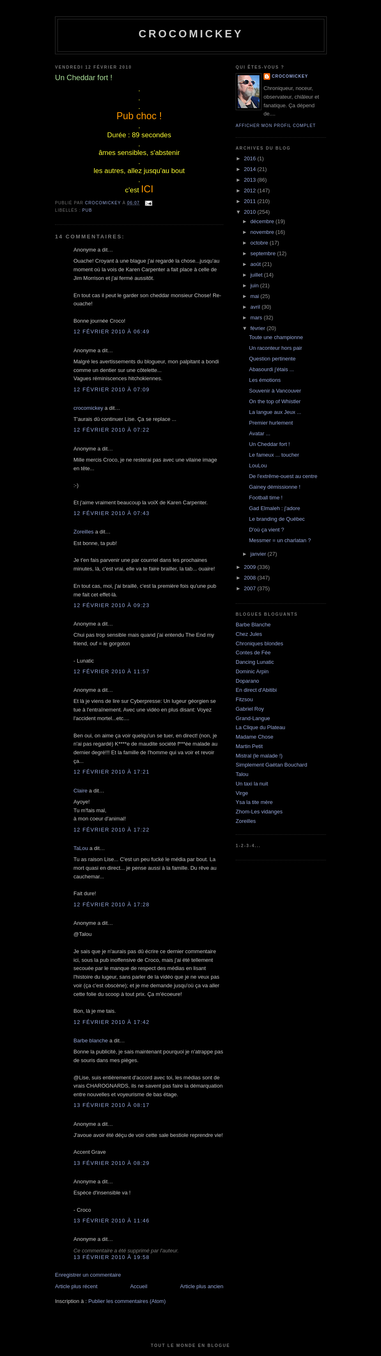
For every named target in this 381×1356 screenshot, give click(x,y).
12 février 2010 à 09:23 (111, 605)
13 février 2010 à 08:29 (111, 1163)
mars (257, 317)
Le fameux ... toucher (274, 455)
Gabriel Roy (250, 709)
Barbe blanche (90, 1040)
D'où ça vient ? (266, 530)
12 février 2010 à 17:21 (111, 772)
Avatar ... (259, 433)
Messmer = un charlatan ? (280, 540)
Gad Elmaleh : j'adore (274, 508)
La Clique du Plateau (260, 727)
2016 (250, 158)
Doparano (247, 681)
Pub (87, 210)
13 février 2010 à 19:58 (111, 1257)
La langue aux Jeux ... (275, 412)
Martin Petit (249, 746)
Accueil (138, 1286)
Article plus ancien (202, 1286)
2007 (250, 588)
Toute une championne (276, 337)
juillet (257, 275)
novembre (262, 232)
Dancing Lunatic (255, 662)
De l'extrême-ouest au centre (283, 476)
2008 (250, 578)
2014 (250, 169)
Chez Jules (249, 634)
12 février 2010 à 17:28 (111, 904)
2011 (250, 201)
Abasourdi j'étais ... (271, 369)
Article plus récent (76, 1286)
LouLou (257, 465)
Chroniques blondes (259, 643)
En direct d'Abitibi (256, 690)
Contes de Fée (253, 652)
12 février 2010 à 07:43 (111, 513)
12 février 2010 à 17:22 (111, 830)
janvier (259, 554)
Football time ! (265, 497)
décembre (262, 221)
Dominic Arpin (252, 671)
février (258, 328)
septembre (263, 253)
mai (255, 296)
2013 (250, 180)
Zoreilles (83, 532)
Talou (242, 774)
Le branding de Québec (277, 519)
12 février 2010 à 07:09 (111, 389)
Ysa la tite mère (254, 802)
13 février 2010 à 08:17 (111, 1105)
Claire (80, 791)
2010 (250, 212)
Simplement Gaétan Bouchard (271, 765)
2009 (250, 567)
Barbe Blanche (253, 624)
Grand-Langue (253, 718)
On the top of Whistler (275, 401)
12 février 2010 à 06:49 (111, 331)
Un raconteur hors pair (275, 348)
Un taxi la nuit (252, 784)
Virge (242, 793)
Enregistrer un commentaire (88, 1275)
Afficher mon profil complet (276, 125)
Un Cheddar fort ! (269, 444)
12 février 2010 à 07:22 (111, 430)
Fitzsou (244, 699)
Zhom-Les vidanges (259, 812)
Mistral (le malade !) (259, 756)
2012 (250, 190)
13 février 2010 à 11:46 (111, 1220)
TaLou (80, 848)
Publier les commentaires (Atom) (127, 1301)
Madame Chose (254, 737)
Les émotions (264, 380)
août (256, 264)
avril (256, 307)
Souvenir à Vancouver (275, 391)
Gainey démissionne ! (274, 487)
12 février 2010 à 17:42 (111, 1022)
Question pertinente (272, 359)
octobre (260, 243)
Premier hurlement (271, 423)
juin (255, 285)
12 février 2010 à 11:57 (111, 671)
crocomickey (190, 34)
